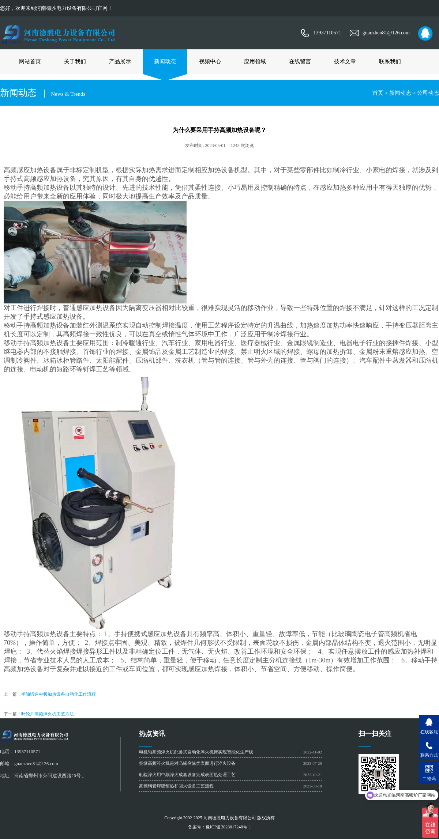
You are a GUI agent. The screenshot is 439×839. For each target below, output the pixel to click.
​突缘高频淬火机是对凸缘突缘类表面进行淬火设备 (187, 763)
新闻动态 (165, 61)
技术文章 (345, 61)
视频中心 (210, 61)
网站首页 (30, 61)
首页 (377, 93)
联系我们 (390, 61)
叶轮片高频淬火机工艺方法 (47, 714)
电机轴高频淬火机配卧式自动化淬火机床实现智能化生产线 (196, 752)
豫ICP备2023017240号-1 (228, 826)
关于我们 (75, 61)
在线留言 (300, 61)
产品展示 (120, 61)
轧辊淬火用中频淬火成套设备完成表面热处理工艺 (187, 774)
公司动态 (428, 93)
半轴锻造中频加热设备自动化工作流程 (58, 694)
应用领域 (255, 61)
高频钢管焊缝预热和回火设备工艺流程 (176, 786)
